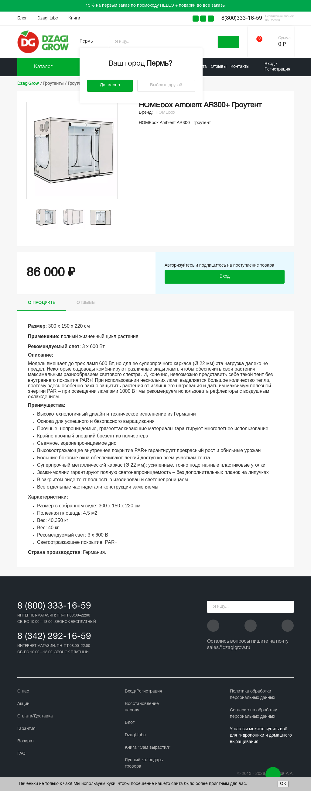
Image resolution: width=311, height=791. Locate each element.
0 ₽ (282, 44)
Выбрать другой (166, 85)
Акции (23, 704)
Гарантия (26, 729)
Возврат (25, 741)
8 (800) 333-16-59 (54, 606)
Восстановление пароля (142, 707)
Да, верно (110, 85)
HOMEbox (165, 113)
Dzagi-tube (135, 735)
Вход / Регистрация (277, 66)
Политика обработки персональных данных (252, 694)
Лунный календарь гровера (144, 763)
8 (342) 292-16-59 (54, 637)
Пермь (86, 41)
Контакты (240, 67)
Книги (74, 18)
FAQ (21, 754)
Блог (22, 18)
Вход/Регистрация (143, 691)
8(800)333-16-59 (241, 18)
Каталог (43, 67)
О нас (23, 691)
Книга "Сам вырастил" (148, 748)
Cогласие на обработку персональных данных (253, 713)
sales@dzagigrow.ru (228, 648)
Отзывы (219, 67)
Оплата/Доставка (35, 716)
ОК (283, 784)
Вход (225, 276)
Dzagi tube (47, 18)
